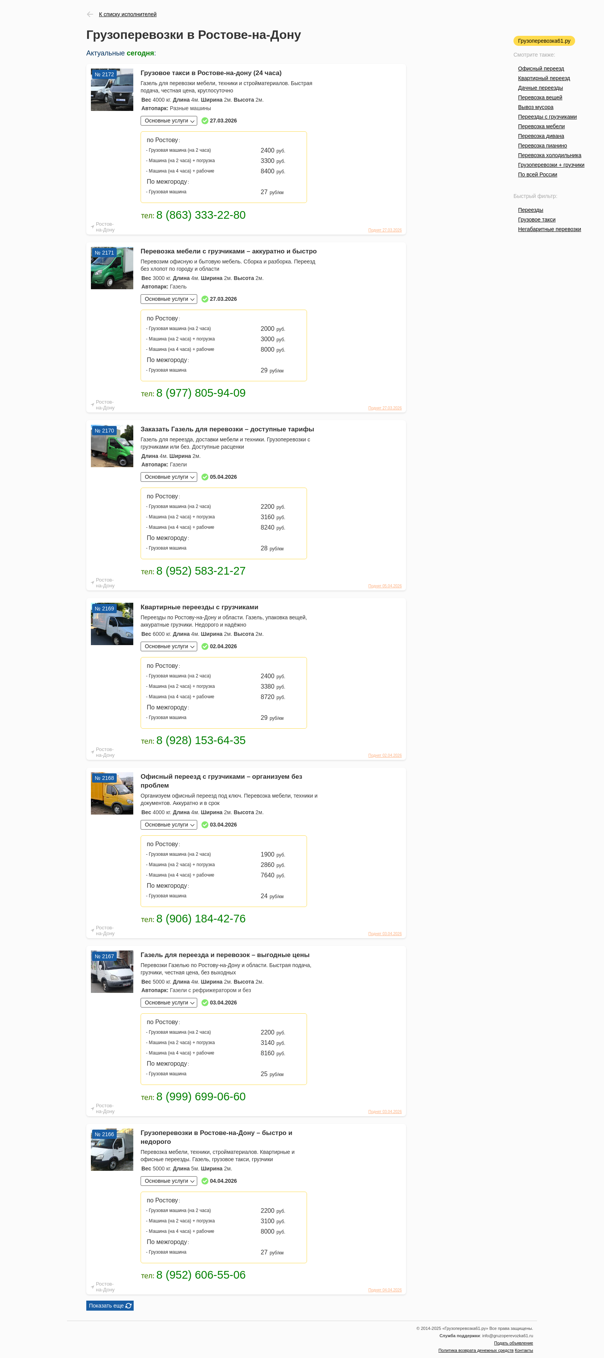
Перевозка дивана (541, 136)
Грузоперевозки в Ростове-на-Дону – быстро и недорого (216, 1137)
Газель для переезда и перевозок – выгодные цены (225, 955)
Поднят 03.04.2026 (385, 934)
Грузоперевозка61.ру (544, 41)
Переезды (530, 210)
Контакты (524, 1350)
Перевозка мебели (541, 126)
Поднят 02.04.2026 (385, 755)
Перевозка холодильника (549, 155)
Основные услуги (166, 120)
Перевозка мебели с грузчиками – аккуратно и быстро (229, 251)
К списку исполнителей (128, 14)
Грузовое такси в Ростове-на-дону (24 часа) (211, 73)
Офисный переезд (541, 68)
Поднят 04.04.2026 (385, 1290)
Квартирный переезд (544, 78)
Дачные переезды (540, 88)
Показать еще (106, 1306)
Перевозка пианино (542, 146)
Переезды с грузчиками (547, 117)
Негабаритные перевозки (549, 229)
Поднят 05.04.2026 (385, 586)
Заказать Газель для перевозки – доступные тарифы (227, 429)
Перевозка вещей (540, 97)
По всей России (537, 174)
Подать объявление (513, 1343)
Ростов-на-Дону (105, 227)
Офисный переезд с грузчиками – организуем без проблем (221, 781)
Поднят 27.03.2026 (385, 230)
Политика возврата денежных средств (475, 1350)
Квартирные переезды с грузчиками (199, 607)
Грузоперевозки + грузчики (551, 165)
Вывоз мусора (536, 107)
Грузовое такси (536, 219)
